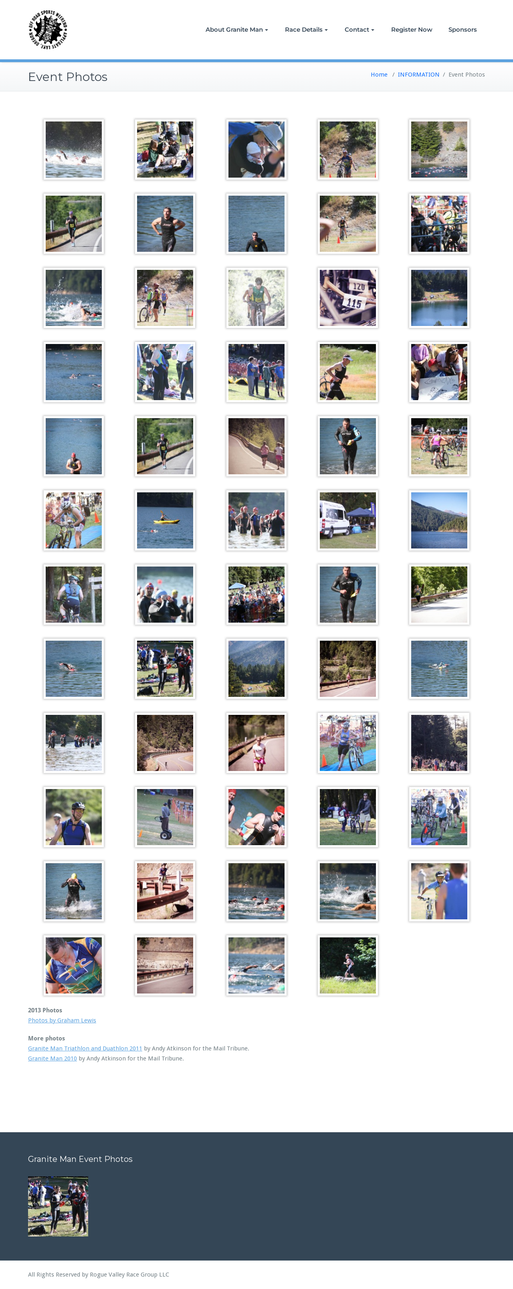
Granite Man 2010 (52, 1058)
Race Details (306, 29)
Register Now (411, 29)
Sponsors (462, 29)
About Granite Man (237, 29)
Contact (359, 29)
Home (379, 74)
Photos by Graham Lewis (62, 1020)
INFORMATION (419, 74)
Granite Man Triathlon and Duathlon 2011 (85, 1048)
